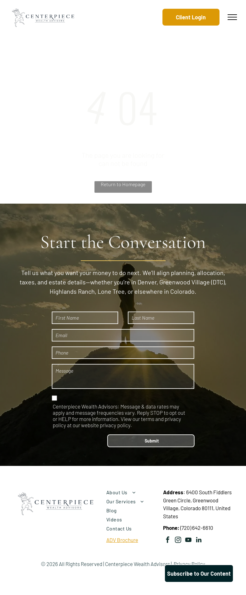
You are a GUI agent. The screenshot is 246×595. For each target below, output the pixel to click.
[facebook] (167, 540)
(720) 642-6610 (196, 528)
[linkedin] (198, 540)
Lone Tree (111, 291)
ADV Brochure (122, 540)
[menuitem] (132, 492)
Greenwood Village (184, 282)
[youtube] (188, 540)
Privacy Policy (189, 564)
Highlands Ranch (72, 291)
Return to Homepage (123, 184)
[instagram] (178, 540)
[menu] (232, 17)
